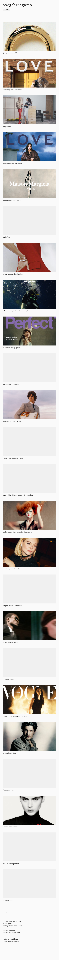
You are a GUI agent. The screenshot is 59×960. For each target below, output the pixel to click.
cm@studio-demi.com (11, 932)
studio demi (7, 913)
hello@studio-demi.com (12, 926)
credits (6, 9)
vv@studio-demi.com (11, 941)
